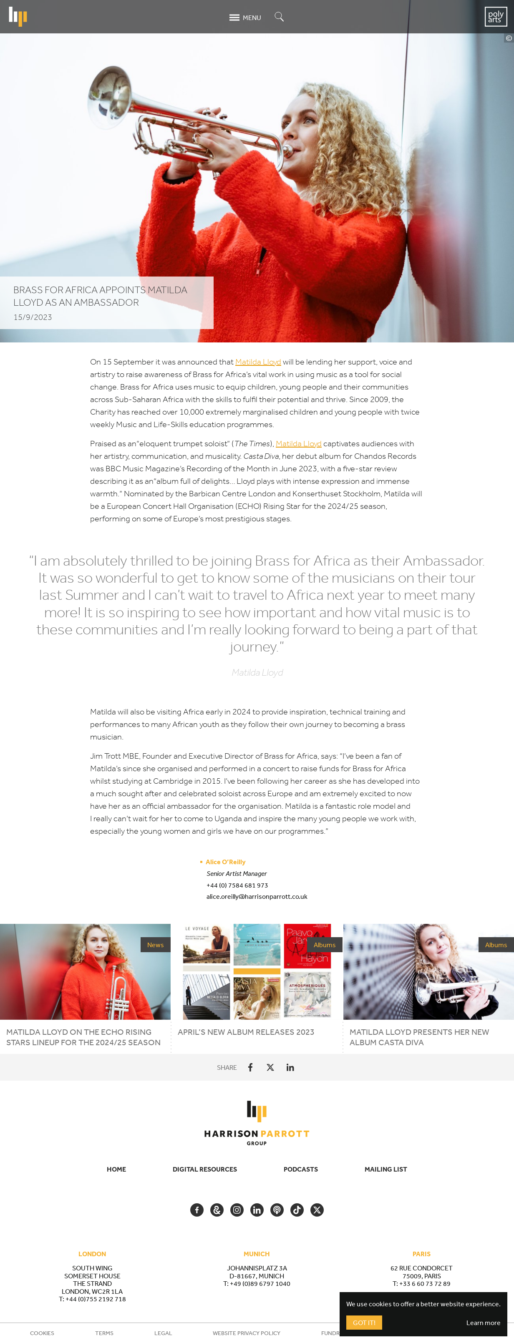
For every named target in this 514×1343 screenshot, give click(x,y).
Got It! (364, 1322)
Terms (104, 1333)
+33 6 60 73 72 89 (425, 1283)
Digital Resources (205, 1169)
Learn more (483, 1322)
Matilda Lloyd (258, 362)
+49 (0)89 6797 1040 (260, 1283)
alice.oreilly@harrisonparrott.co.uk (257, 896)
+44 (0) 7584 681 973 (237, 885)
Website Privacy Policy (246, 1333)
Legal (163, 1333)
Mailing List (386, 1169)
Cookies (42, 1333)
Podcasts (301, 1169)
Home (116, 1169)
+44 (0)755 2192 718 (96, 1299)
